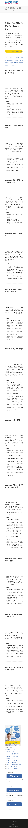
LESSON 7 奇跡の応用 (12, 760)
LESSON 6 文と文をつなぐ (13, 758)
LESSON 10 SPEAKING (17, 63)
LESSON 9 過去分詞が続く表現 (14, 764)
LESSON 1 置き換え (8, 57)
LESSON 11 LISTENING (9, 65)
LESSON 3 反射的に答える (13, 753)
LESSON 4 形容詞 (11, 755)
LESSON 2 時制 (16, 57)
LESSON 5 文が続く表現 (12, 756)
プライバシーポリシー (14, 826)
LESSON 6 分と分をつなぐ (14, 60)
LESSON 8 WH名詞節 (14, 62)
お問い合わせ (14, 824)
